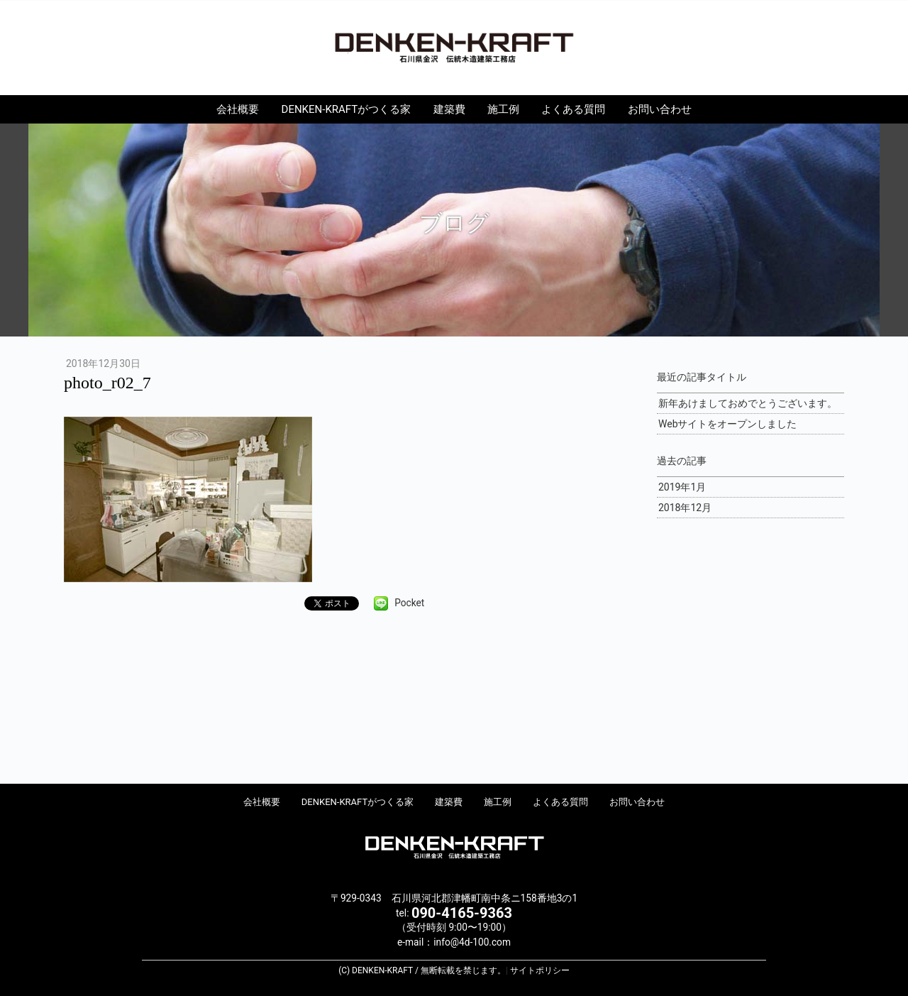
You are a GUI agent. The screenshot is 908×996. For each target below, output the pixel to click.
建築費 (449, 109)
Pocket (409, 602)
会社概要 (237, 109)
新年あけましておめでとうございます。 (747, 403)
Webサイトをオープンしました (727, 423)
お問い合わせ (660, 109)
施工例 (503, 109)
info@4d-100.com (472, 942)
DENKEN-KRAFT (454, 47)
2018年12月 (685, 507)
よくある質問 (573, 109)
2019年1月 (682, 487)
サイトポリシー (540, 970)
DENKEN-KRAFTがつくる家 (346, 109)
